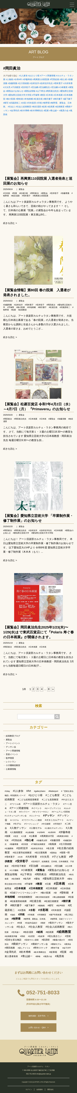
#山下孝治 (40, 91)
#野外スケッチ (40, 948)
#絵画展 (51, 106)
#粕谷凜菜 (36, 106)
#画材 (43, 923)
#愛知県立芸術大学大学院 (19, 95)
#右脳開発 (9, 848)
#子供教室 (15, 87)
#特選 (19, 923)
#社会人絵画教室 (23, 106)
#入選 (23, 836)
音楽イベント (12, 754)
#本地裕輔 (28, 99)
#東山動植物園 (59, 897)
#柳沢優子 (47, 99)
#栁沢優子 (57, 99)
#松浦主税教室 (51, 901)
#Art (28, 791)
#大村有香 (68, 83)
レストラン (11, 762)
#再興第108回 (63, 836)
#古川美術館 (23, 83)
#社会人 (11, 106)
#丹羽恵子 (57, 824)
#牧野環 (46, 103)
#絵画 (44, 106)
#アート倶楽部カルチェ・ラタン (42, 804)
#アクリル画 (15, 804)
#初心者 (63, 79)
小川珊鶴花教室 (13, 765)
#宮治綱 (34, 87)
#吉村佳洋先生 (46, 83)
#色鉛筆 (41, 936)
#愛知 (37, 878)
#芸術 (68, 936)
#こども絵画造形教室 (28, 799)
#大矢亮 (6, 87)
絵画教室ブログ (13, 736)
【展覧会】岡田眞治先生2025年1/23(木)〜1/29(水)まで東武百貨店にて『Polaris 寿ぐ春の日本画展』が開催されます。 (38, 632)
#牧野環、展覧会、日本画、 (35, 919)
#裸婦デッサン (19, 944)
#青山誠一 (54, 110)
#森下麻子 (67, 99)
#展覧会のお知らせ (14, 91)
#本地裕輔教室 (25, 897)
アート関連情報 (13, 750)
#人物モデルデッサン (54, 828)
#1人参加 (23, 75)
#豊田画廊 (10, 948)
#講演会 (67, 944)
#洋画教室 (41, 915)
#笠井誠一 (15, 932)
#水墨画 (22, 910)
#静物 (38, 956)
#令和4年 (18, 79)
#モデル (17, 824)
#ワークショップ (31, 824)
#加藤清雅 (61, 419)
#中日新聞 (46, 824)
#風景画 (59, 956)
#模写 (5, 103)
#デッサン (49, 815)
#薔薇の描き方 (59, 940)
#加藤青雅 (12, 83)
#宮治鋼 (54, 87)
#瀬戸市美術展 (55, 915)
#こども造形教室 (50, 799)
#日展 (48, 884)
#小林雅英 (63, 87)
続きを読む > (10, 223)
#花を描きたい (55, 936)
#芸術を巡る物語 (13, 939)
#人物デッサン (18, 828)
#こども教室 (53, 795)
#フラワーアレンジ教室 (32, 820)
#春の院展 (10, 99)
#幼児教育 (15, 879)
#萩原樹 (46, 939)
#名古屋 (50, 848)
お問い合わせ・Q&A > (38, 1027)
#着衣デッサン (55, 922)
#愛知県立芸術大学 (21, 533)
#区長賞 (24, 844)
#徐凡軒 (27, 878)
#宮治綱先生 (44, 87)
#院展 (46, 110)
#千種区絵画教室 (38, 844)
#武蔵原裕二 (14, 103)
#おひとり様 (33, 75)
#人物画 (9, 79)
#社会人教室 (36, 926)
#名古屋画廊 (41, 852)
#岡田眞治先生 (52, 91)
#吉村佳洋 (34, 83)
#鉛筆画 (53, 952)
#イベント (37, 808)
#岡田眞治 (11, 68)
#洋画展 (31, 915)
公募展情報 (11, 769)
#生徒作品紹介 (31, 923)
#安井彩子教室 (18, 866)
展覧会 (21, 189)
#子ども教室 (59, 856)
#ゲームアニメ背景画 (61, 812)
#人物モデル (36, 828)
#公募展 (33, 836)
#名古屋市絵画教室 (22, 852)
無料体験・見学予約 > (38, 1016)
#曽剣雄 (19, 99)
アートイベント (13, 743)
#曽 (55, 893)
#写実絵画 (54, 79)
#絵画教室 (59, 106)
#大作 (20, 857)
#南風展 (52, 844)
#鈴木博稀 (24, 110)
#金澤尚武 (14, 110)
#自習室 (31, 936)
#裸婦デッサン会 (39, 944)
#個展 (7, 836)
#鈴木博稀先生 (36, 110)
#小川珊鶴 (14, 870)
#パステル (14, 820)
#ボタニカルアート (54, 820)
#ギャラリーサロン (41, 812)
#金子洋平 (66, 948)
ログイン (29, 1089)
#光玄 (15, 836)
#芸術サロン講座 (31, 940)
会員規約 (39, 1089)
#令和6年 (52, 832)
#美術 (22, 936)
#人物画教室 (16, 832)
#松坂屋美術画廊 (18, 901)
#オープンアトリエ (53, 808)
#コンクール (35, 816)
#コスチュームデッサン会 (16, 816)
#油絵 (12, 915)
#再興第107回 (47, 836)
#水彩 (23, 103)
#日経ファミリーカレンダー (24, 892)
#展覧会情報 (29, 91)
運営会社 (50, 1089)
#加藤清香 (55, 840)
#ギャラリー (24, 812)
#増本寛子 (58, 83)
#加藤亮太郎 (42, 840)
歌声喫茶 (10, 758)
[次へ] (53, 689)
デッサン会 (11, 747)
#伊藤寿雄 (27, 79)
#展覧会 (44, 193)
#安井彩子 (25, 87)
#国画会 (53, 853)
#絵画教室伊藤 (11, 936)
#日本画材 (51, 888)
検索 (38, 706)
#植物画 (41, 905)
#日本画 (49, 95)
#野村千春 (55, 948)
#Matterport (53, 791)
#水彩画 (43, 910)
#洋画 (39, 103)
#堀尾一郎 (65, 852)
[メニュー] (72, 4)
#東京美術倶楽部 (42, 897)
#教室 (42, 95)
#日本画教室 (36, 888)
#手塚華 (35, 95)
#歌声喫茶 (60, 905)
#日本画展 (58, 95)
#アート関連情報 (47, 75)
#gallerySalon (39, 791)
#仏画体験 (30, 832)
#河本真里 (31, 103)
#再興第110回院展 (40, 79)
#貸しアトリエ (24, 948)
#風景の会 (64, 110)
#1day (7, 791)
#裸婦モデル (56, 944)
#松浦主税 (38, 99)
